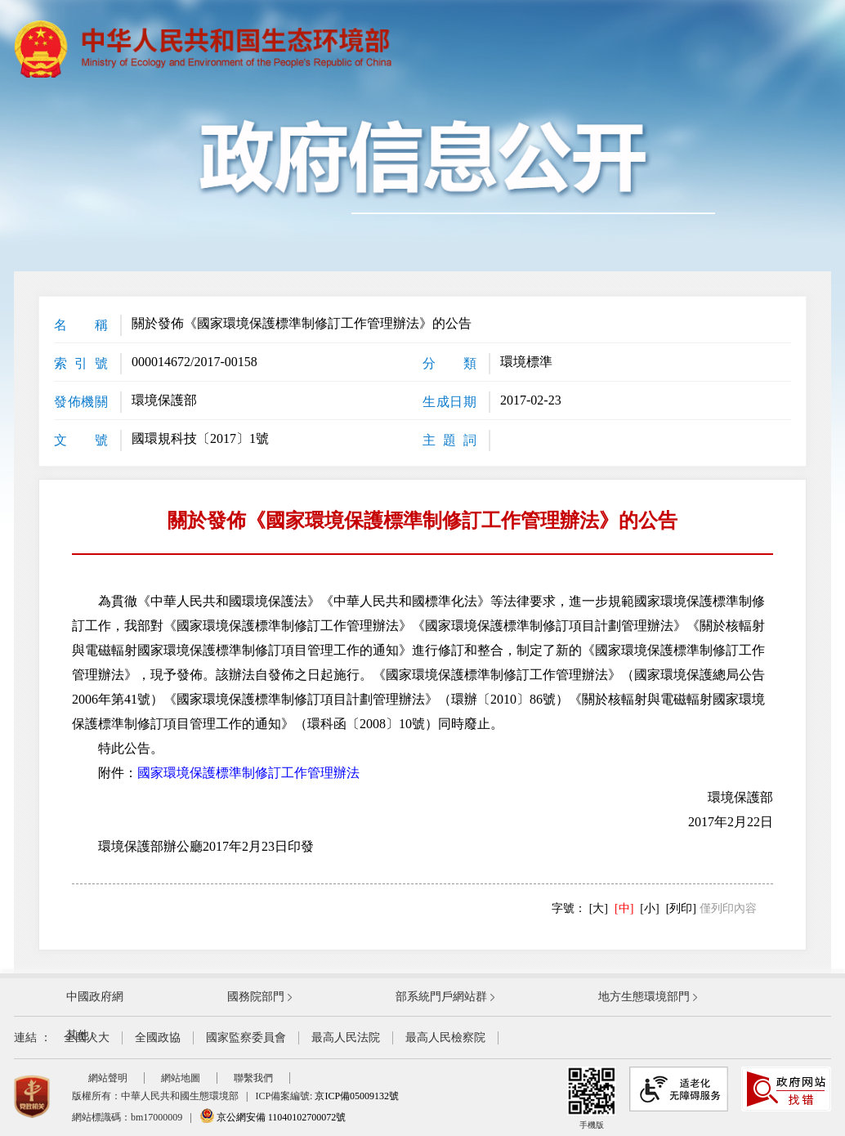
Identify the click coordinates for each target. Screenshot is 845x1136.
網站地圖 (180, 1078)
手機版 (591, 1098)
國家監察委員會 (246, 1037)
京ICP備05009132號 (357, 1096)
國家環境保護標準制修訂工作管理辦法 (248, 773)
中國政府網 (94, 997)
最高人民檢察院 (445, 1037)
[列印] (681, 908)
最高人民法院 (345, 1037)
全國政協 (158, 1037)
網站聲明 (107, 1078)
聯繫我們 (253, 1078)
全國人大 (87, 1037)
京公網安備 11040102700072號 (272, 1117)
